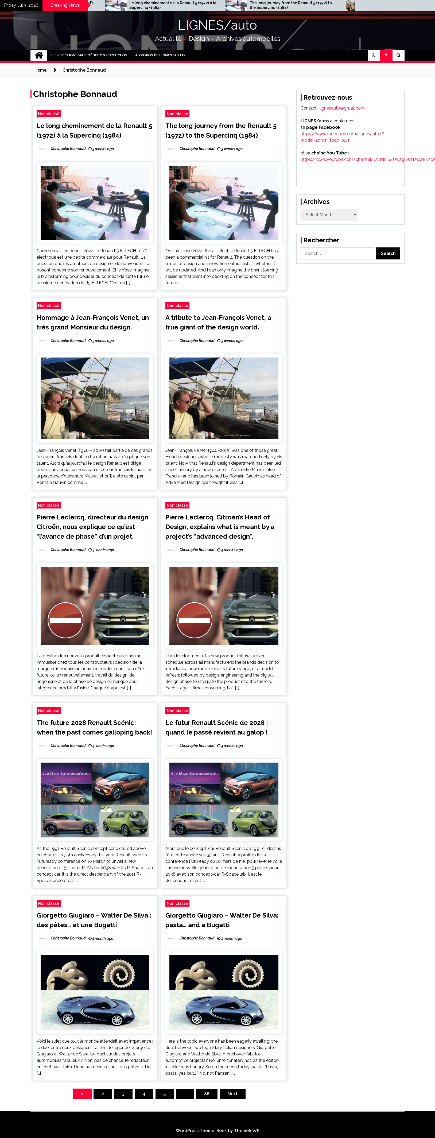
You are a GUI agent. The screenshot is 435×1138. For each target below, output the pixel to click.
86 (206, 1093)
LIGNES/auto (217, 25)
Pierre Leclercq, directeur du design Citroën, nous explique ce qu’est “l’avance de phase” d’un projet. (92, 526)
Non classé (48, 113)
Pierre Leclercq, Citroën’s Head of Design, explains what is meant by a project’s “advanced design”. (219, 526)
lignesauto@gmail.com (342, 108)
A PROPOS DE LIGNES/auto (160, 55)
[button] (374, 55)
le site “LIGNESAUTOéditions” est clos (89, 55)
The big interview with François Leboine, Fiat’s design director (128, 5)
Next (233, 1093)
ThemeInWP (246, 1130)
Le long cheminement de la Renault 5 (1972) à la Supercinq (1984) (250, 5)
